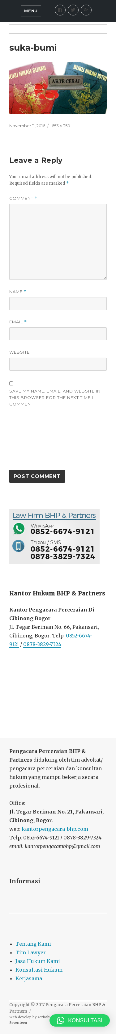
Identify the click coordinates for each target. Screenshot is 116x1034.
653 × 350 (61, 125)
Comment (23, 198)
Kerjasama (28, 978)
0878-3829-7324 (42, 644)
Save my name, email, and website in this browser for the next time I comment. (55, 397)
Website (19, 352)
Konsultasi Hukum (38, 970)
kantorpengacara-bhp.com (55, 829)
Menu (30, 10)
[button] (79, 1020)
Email (18, 322)
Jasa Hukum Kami (37, 961)
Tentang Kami (33, 944)
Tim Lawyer (30, 952)
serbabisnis (47, 1017)
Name (18, 291)
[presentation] (34, 441)
